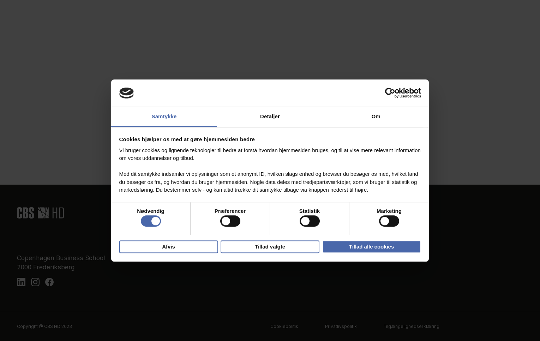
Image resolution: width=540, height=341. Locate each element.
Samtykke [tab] (164, 116)
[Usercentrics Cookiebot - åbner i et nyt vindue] (390, 93)
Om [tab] (375, 116)
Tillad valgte (270, 247)
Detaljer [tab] (270, 116)
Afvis (168, 247)
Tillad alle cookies (371, 247)
